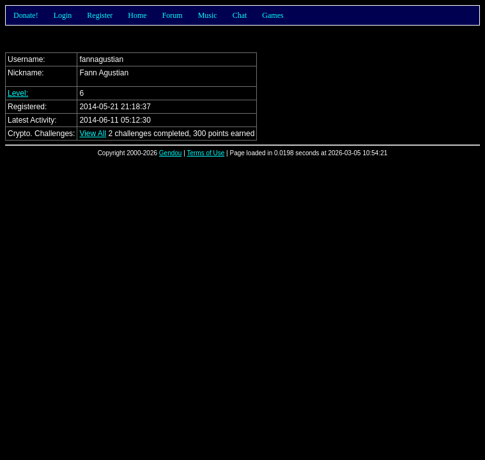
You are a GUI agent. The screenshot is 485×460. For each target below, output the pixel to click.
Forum (172, 15)
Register (99, 15)
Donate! (25, 15)
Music (207, 15)
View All (92, 133)
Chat (240, 15)
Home (137, 15)
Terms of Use (205, 153)
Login (63, 15)
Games (272, 15)
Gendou (170, 153)
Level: (18, 93)
